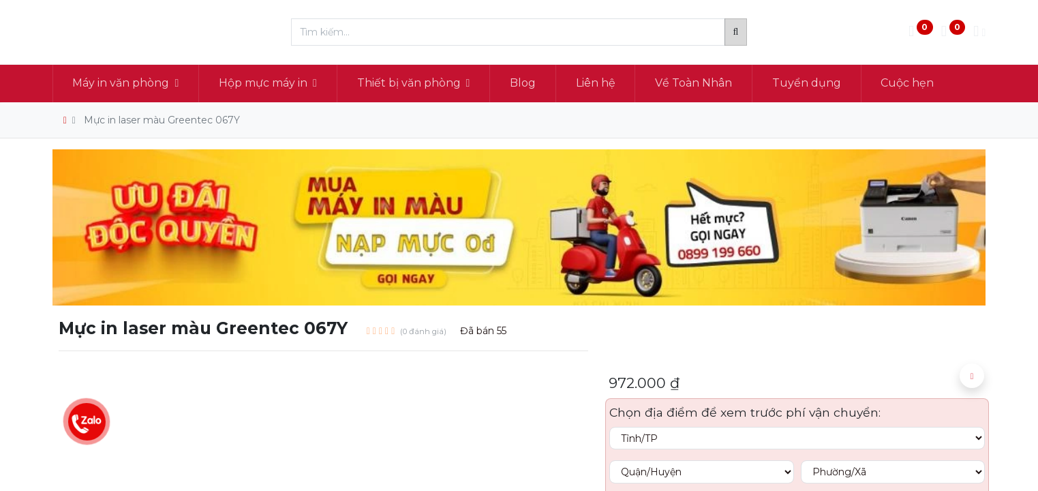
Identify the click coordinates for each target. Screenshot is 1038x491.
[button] (972, 375)
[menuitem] (522, 83)
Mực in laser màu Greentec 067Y (162, 120)
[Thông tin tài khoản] (979, 32)
